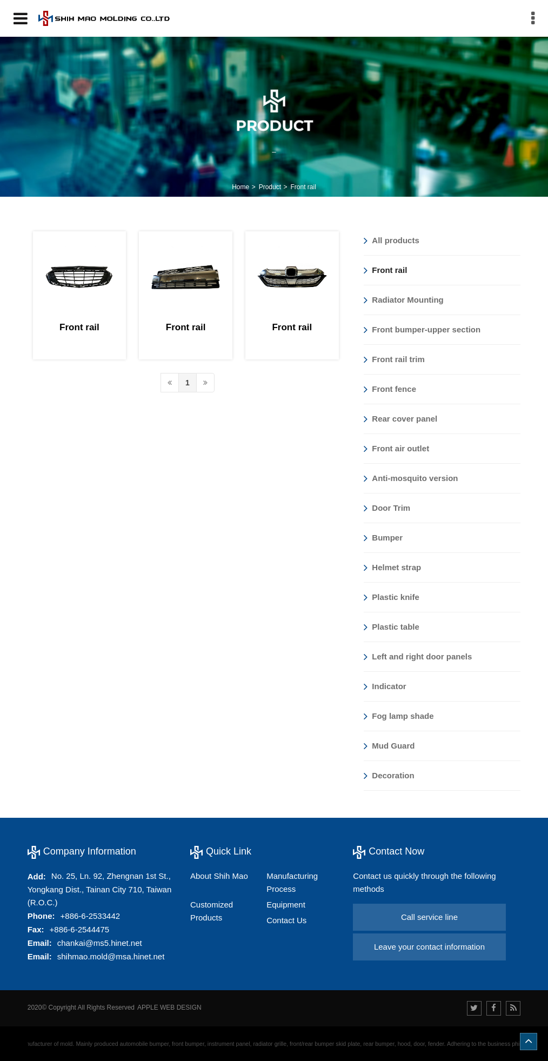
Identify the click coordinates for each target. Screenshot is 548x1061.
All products (391, 240)
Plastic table (391, 627)
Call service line (429, 917)
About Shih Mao (219, 875)
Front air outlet (396, 449)
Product (270, 187)
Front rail (303, 187)
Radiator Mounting (403, 300)
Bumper (383, 538)
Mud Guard (389, 746)
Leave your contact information (429, 946)
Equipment (285, 904)
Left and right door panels (418, 657)
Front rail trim (394, 359)
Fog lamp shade (398, 716)
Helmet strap (392, 567)
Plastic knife (391, 597)
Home (240, 187)
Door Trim (387, 508)
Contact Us (286, 920)
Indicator (385, 686)
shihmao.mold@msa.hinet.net (111, 956)
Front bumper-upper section (422, 330)
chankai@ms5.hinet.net (99, 942)
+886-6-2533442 (91, 915)
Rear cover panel (400, 419)
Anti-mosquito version (411, 478)
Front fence (390, 389)
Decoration (389, 776)
